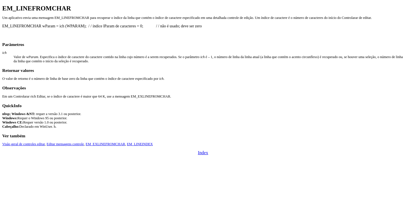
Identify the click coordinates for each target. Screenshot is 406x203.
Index (203, 152)
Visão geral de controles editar (23, 144)
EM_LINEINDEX (140, 144)
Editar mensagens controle (65, 144)
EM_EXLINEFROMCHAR (105, 144)
